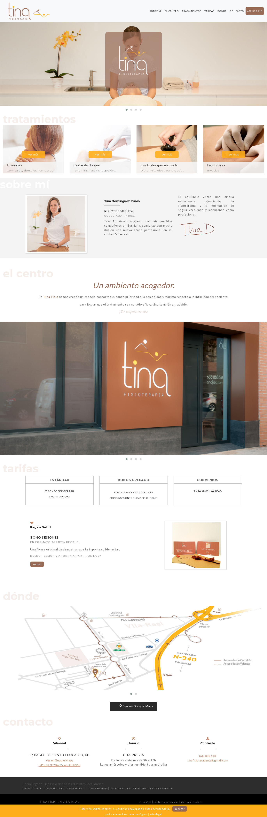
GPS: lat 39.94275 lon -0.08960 (59, 765)
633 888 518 (254, 11)
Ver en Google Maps (136, 706)
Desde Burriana (98, 788)
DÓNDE (222, 11)
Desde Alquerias (76, 788)
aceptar (180, 808)
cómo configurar (138, 814)
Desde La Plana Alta (162, 788)
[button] (126, 110)
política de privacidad (166, 801)
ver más (37, 564)
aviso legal (145, 801)
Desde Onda (117, 788)
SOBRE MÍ (156, 11)
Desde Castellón (32, 788)
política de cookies (191, 801)
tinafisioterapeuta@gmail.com (207, 760)
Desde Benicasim (137, 788)
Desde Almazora (54, 788)
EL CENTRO (172, 11)
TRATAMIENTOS (191, 11)
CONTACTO (237, 11)
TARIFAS (209, 11)
